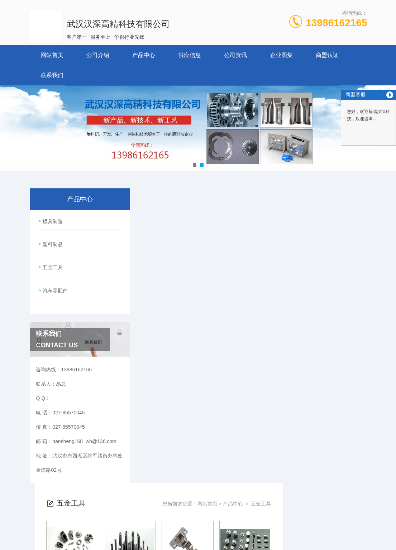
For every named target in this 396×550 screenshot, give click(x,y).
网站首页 (51, 55)
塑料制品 (52, 240)
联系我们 (51, 75)
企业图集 (281, 55)
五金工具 (52, 261)
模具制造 (52, 220)
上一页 (222, 313)
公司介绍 (97, 55)
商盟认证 (327, 55)
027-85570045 (146, 515)
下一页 (263, 313)
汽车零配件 (54, 281)
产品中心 (143, 55)
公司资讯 (235, 55)
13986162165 (336, 22)
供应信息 (189, 55)
